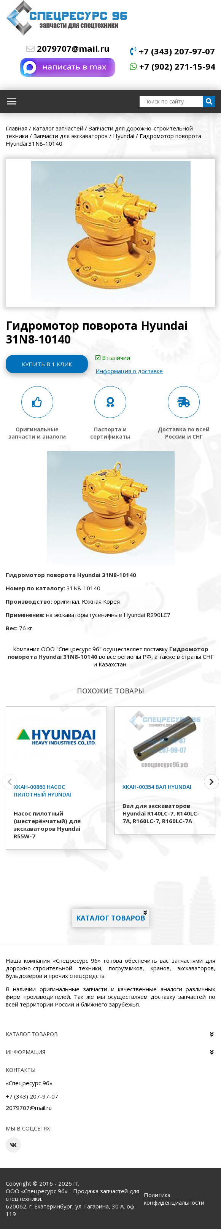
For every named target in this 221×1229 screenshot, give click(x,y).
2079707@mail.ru (68, 48)
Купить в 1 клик (47, 364)
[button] (211, 781)
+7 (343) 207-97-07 (172, 51)
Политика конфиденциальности (174, 1198)
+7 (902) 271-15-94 (172, 66)
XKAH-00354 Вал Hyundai (156, 786)
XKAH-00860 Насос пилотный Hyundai (42, 790)
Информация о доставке (130, 371)
